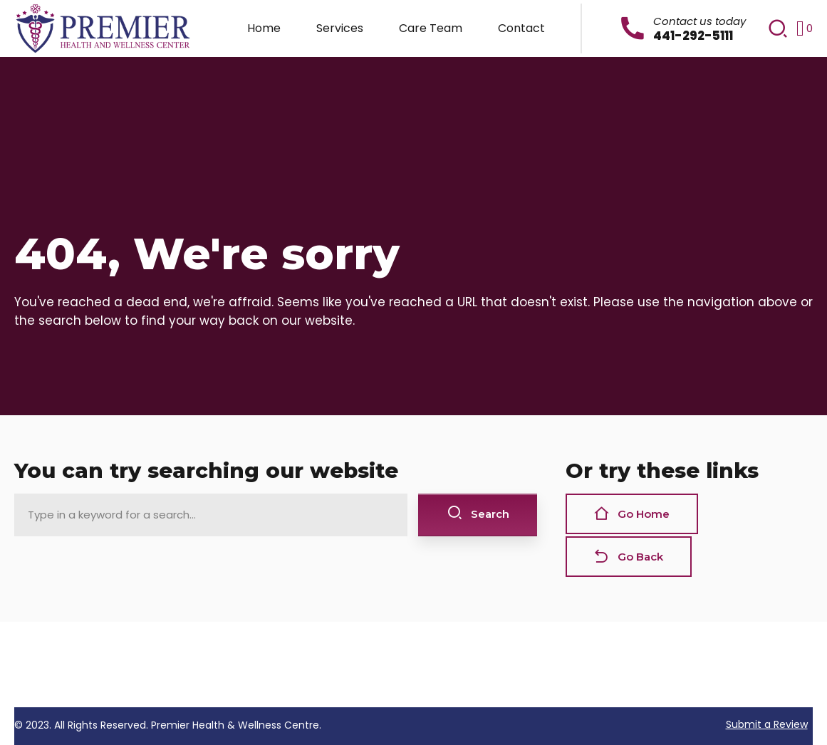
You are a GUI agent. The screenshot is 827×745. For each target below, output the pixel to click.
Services (339, 28)
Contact (521, 28)
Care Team (430, 28)
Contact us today (699, 21)
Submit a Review (767, 724)
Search (478, 513)
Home (264, 28)
